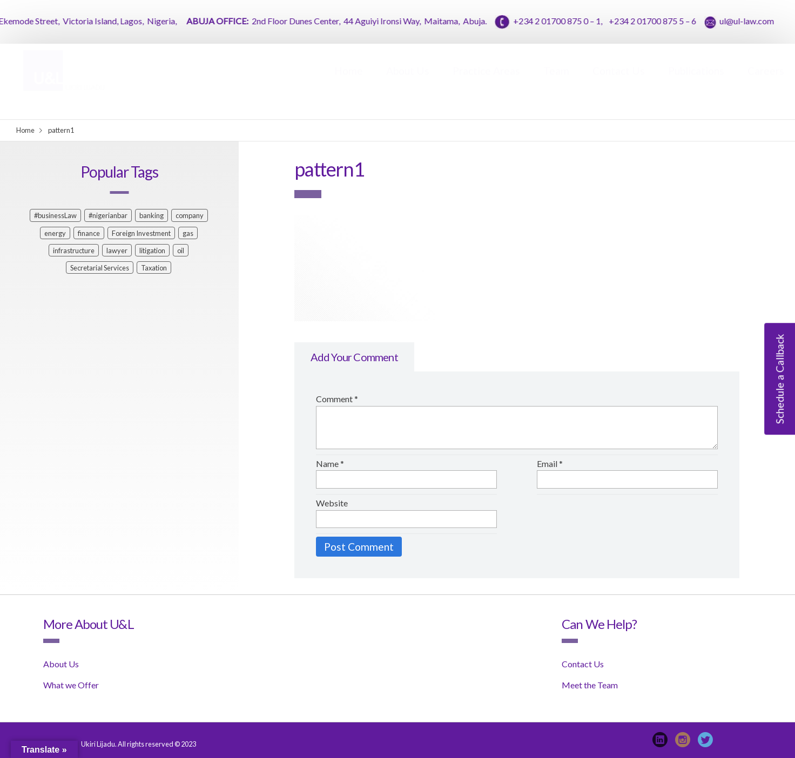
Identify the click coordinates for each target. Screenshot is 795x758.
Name (330, 463)
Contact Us (618, 81)
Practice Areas (486, 81)
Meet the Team (590, 685)
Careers (765, 81)
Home (348, 81)
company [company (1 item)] (190, 215)
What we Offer (71, 685)
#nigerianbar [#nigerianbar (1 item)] (108, 215)
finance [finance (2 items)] (89, 233)
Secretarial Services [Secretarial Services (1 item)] (99, 267)
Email (550, 463)
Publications (696, 81)
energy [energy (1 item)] (55, 233)
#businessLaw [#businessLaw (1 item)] (55, 215)
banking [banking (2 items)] (151, 215)
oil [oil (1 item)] (180, 250)
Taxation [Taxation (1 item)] (154, 267)
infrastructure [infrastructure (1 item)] (74, 250)
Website (332, 503)
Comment (337, 399)
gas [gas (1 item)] (188, 233)
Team (556, 81)
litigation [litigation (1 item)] (152, 250)
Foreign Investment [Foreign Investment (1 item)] (141, 233)
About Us (407, 81)
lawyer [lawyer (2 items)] (116, 250)
